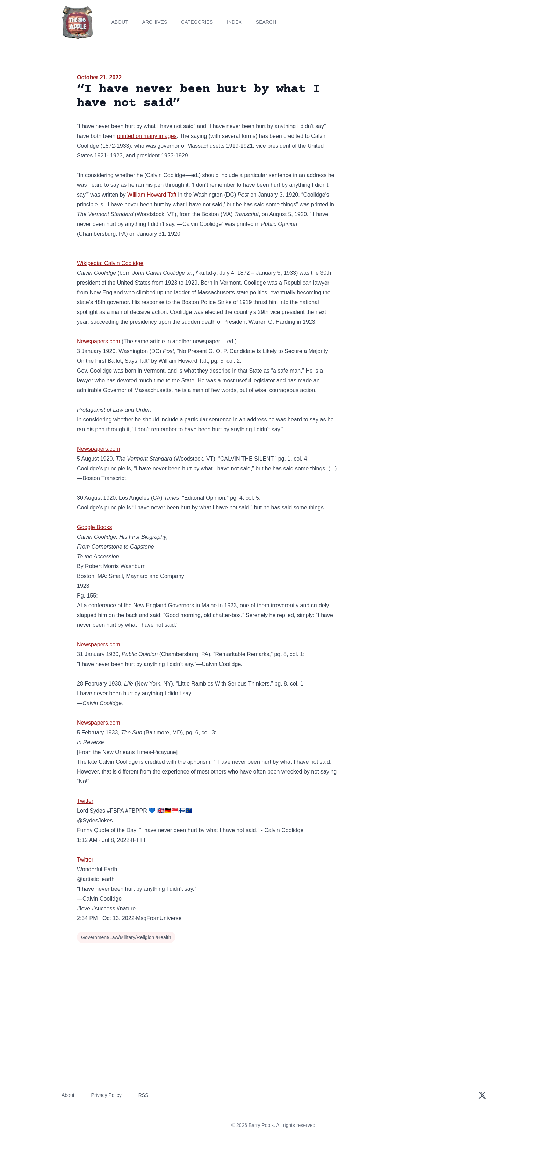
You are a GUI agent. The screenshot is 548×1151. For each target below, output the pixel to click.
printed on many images (147, 136)
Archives (154, 22)
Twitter (85, 801)
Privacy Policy (106, 1095)
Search (266, 22)
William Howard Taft (151, 195)
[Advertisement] (408, 127)
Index (234, 22)
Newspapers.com (98, 341)
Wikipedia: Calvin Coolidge (110, 263)
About (119, 22)
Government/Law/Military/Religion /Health (126, 937)
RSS (143, 1095)
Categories (197, 22)
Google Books (94, 527)
